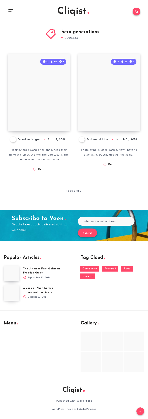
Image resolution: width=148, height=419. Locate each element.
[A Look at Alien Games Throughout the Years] (11, 293)
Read (41, 169)
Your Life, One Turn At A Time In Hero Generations (107, 114)
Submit (87, 233)
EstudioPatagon (86, 409)
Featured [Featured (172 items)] (110, 268)
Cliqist (73, 11)
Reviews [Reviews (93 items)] (87, 276)
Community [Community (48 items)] (89, 268)
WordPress (84, 401)
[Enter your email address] (106, 221)
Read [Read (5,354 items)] (127, 268)
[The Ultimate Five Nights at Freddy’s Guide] (11, 273)
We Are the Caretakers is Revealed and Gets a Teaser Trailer (38, 110)
